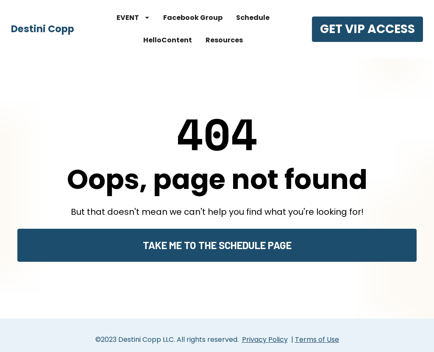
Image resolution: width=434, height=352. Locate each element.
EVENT (133, 17)
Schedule (253, 17)
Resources (224, 40)
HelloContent (167, 40)
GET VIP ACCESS (367, 29)
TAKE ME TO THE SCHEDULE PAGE (217, 241)
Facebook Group (193, 17)
